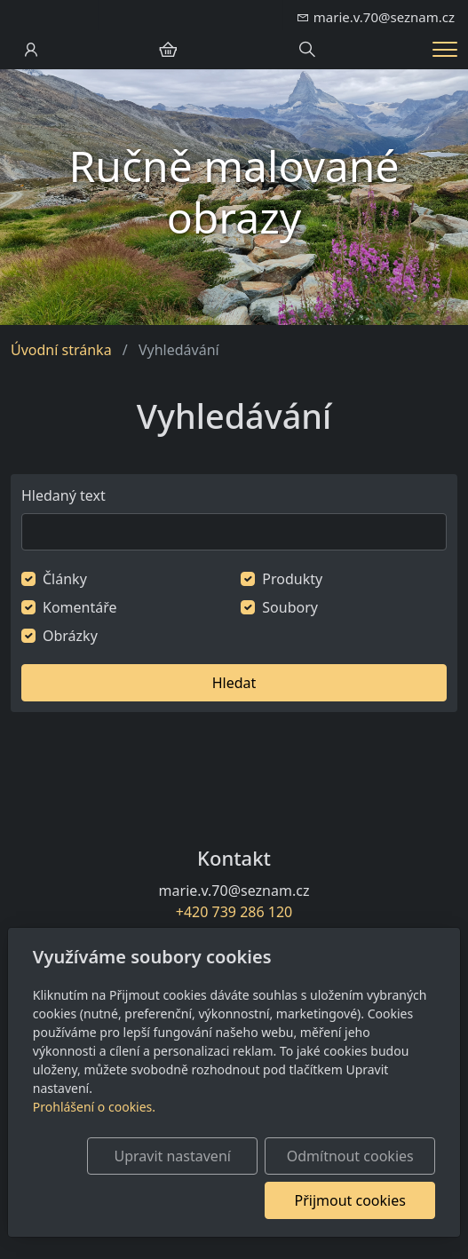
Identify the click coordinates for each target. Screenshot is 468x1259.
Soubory (290, 607)
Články (65, 579)
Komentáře (80, 607)
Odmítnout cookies (350, 1156)
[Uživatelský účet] (31, 49)
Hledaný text (63, 495)
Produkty (292, 579)
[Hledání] (307, 49)
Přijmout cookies (349, 1200)
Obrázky (70, 635)
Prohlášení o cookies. (94, 1106)
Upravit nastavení (172, 1156)
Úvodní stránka (61, 350)
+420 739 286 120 (234, 912)
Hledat (234, 683)
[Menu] (444, 49)
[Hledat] (234, 531)
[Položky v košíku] (168, 49)
